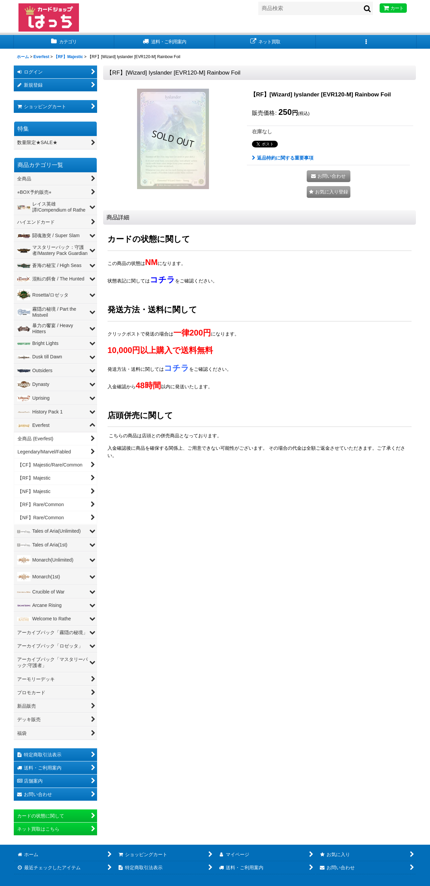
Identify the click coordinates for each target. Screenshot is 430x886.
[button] (366, 42)
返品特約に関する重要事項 (282, 158)
